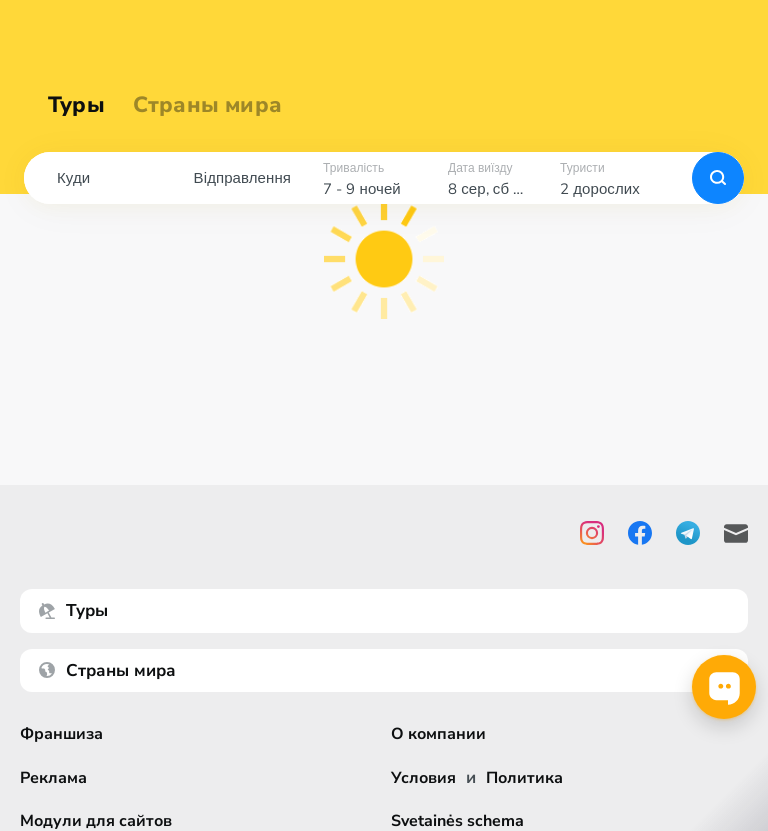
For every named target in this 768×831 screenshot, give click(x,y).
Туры (76, 105)
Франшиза (64, 733)
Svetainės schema (461, 820)
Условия (425, 777)
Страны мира (207, 105)
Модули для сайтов (100, 820)
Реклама (56, 777)
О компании (441, 733)
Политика (529, 777)
